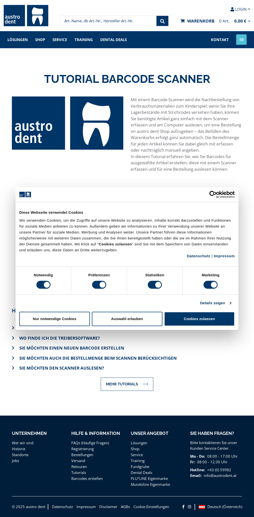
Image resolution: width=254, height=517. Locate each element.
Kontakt (220, 39)
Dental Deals (113, 39)
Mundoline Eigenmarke (150, 484)
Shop (40, 39)
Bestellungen (82, 454)
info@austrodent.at (220, 475)
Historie (18, 448)
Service (59, 39)
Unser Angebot (149, 433)
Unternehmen (29, 433)
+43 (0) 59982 (219, 469)
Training (84, 39)
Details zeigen (212, 303)
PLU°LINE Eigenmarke (149, 478)
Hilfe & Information (95, 433)
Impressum (224, 256)
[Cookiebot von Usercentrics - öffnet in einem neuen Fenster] (213, 194)
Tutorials (78, 472)
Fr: (192, 461)
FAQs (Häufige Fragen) (90, 442)
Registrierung (82, 448)
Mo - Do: (197, 456)
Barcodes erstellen (87, 478)
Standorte (20, 454)
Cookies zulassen (199, 319)
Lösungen (17, 39)
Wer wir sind (22, 442)
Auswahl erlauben (127, 319)
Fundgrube (140, 466)
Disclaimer (108, 506)
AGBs (125, 506)
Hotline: (197, 469)
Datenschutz (198, 256)
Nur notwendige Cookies (54, 319)
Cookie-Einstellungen (151, 506)
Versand (78, 460)
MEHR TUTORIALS (127, 384)
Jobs (15, 460)
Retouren (79, 466)
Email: (196, 475)
